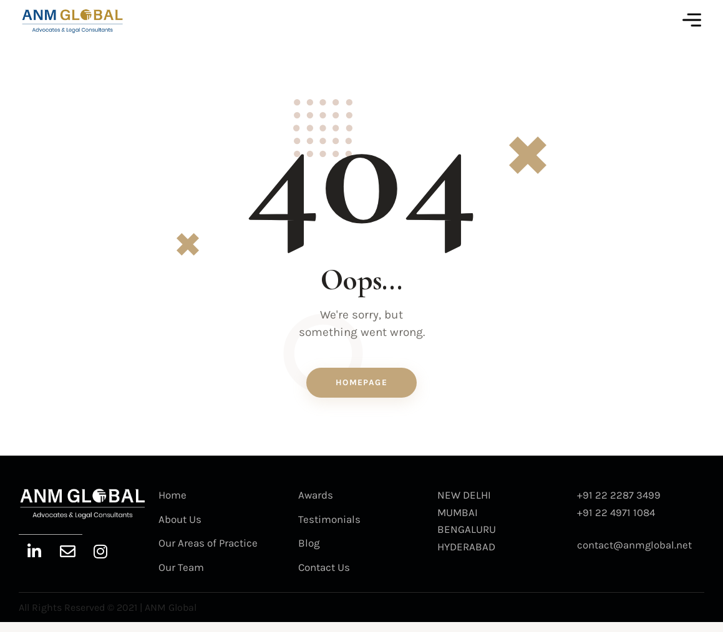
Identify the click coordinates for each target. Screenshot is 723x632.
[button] (691, 20)
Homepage (361, 389)
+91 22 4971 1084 (616, 520)
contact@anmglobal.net (634, 553)
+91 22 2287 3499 (619, 503)
